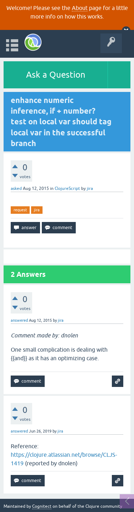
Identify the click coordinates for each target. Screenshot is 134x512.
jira (37, 210)
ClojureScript (67, 188)
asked (16, 188)
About (80, 8)
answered (19, 320)
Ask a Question (55, 74)
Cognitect (41, 506)
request (20, 210)
